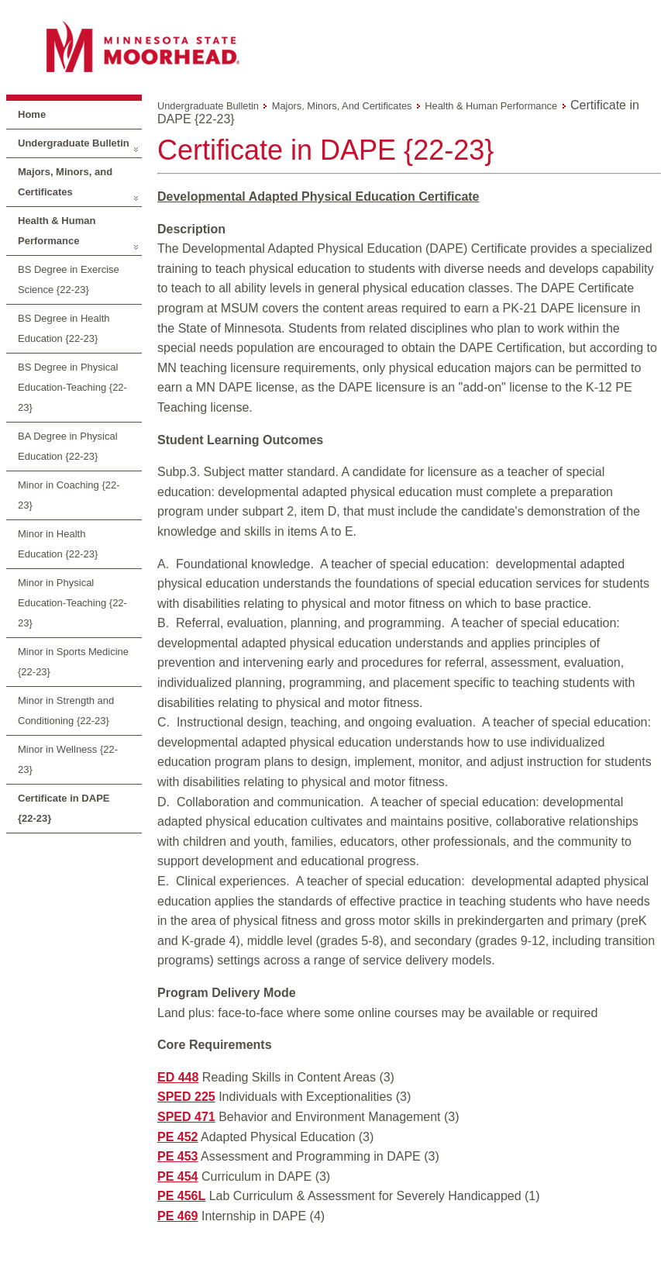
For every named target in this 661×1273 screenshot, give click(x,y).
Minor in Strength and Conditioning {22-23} (66, 710)
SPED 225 (186, 1096)
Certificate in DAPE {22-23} (63, 808)
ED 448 (177, 1077)
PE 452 (177, 1137)
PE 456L (181, 1195)
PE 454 (177, 1176)
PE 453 (177, 1156)
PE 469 (177, 1216)
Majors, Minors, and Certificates (65, 182)
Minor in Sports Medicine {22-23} (73, 662)
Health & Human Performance (56, 231)
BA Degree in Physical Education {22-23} (68, 446)
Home (32, 114)
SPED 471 (186, 1116)
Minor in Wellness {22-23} (68, 759)
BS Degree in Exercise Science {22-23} (68, 279)
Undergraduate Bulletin (73, 143)
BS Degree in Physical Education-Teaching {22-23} (72, 387)
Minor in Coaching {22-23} (69, 495)
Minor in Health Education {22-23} (58, 544)
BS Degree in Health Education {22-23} (64, 328)
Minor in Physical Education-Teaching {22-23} (72, 603)
